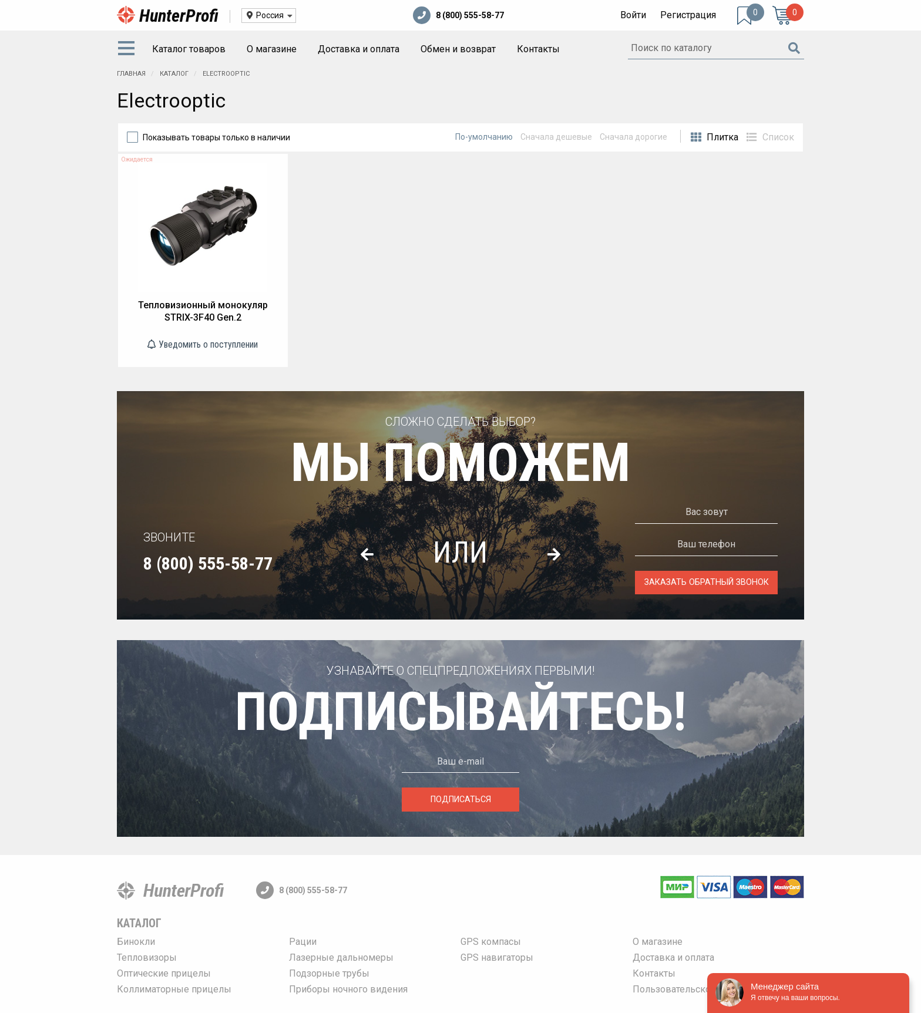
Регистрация (688, 15)
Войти (633, 15)
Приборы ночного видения (348, 989)
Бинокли (136, 941)
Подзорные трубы (329, 973)
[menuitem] (128, 49)
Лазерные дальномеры (341, 957)
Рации (303, 941)
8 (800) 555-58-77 (458, 15)
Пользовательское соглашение (702, 989)
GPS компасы (490, 941)
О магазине (272, 49)
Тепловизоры (147, 957)
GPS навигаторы (496, 957)
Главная (131, 74)
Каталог (175, 74)
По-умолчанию (484, 137)
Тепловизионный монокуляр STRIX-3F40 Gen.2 (203, 311)
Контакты (538, 49)
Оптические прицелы (164, 973)
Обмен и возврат (458, 49)
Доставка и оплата (358, 49)
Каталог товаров (189, 49)
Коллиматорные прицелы (174, 989)
